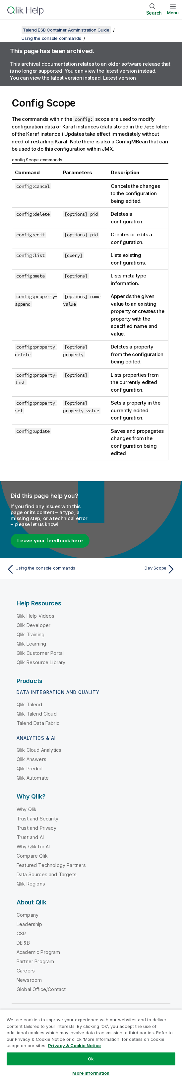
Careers (26, 970)
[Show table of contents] (13, 30)
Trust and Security (37, 818)
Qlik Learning (31, 644)
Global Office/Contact (41, 989)
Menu (173, 12)
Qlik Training (30, 634)
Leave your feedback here (50, 540)
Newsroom (29, 980)
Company (27, 915)
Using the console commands (51, 38)
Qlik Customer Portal (40, 653)
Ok (91, 1058)
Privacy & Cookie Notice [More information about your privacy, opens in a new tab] (74, 1045)
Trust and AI (30, 837)
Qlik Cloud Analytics (39, 750)
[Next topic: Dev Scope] (135, 569)
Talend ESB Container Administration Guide (66, 30)
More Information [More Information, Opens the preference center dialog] (90, 1073)
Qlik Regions (31, 884)
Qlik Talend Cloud (37, 714)
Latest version (119, 78)
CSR (21, 933)
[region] (91, 1045)
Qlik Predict (30, 768)
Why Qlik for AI (33, 846)
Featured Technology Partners (51, 865)
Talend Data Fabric (38, 723)
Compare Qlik (32, 856)
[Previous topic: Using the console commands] (47, 569)
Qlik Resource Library (41, 662)
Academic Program (38, 952)
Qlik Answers (31, 759)
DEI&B (23, 943)
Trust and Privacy (36, 828)
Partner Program (35, 961)
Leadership (29, 924)
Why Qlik (26, 809)
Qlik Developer (33, 625)
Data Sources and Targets (47, 874)
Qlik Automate (33, 778)
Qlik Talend (29, 704)
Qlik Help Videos (36, 616)
